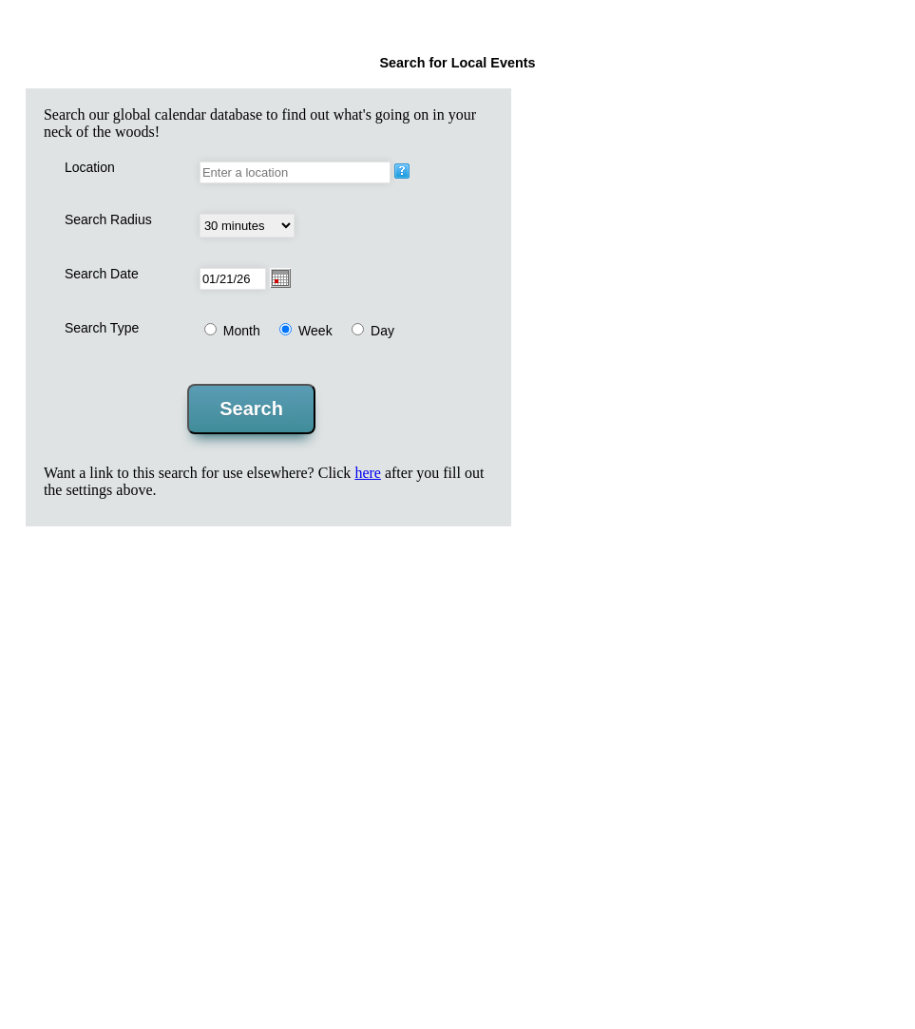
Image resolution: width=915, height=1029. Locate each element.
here (367, 473)
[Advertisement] (459, 677)
